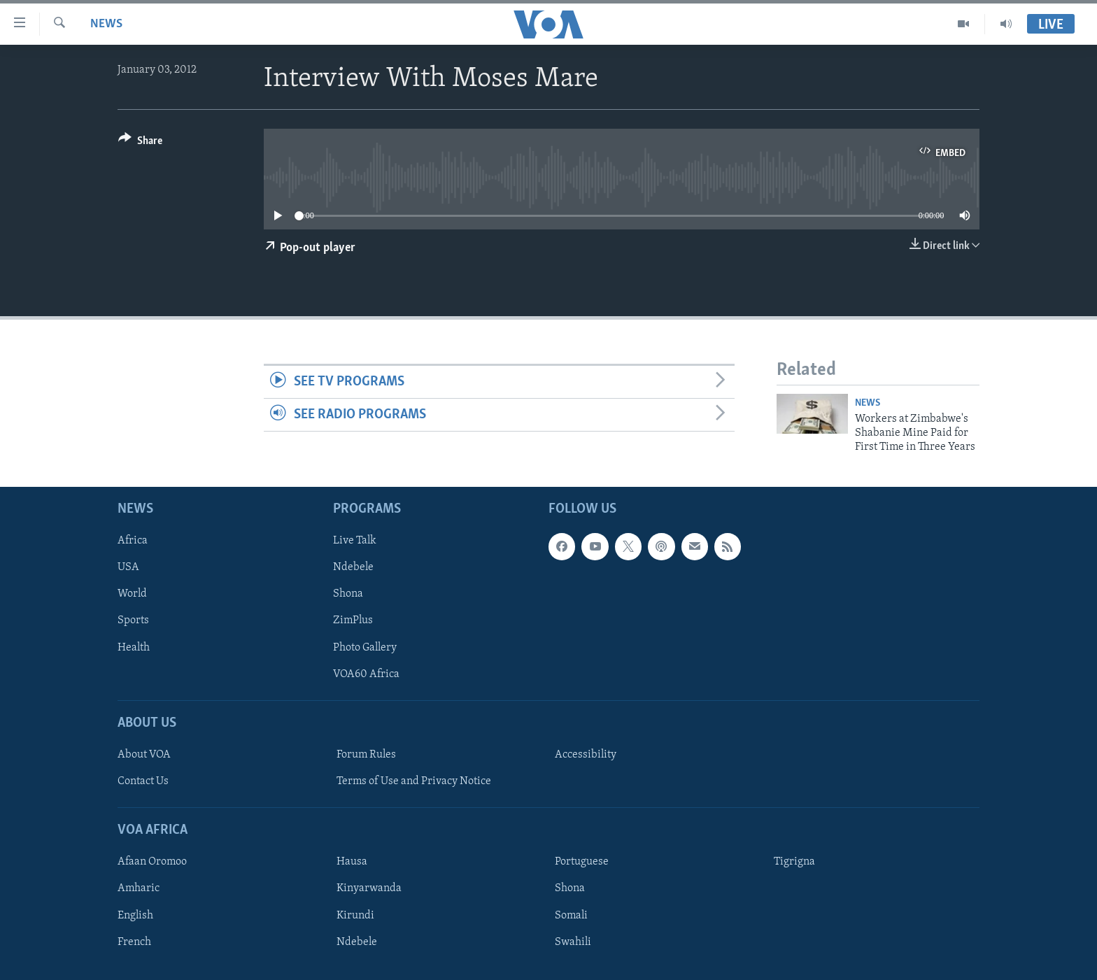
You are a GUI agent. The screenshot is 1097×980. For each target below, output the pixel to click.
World (132, 593)
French (134, 941)
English (135, 915)
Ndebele (353, 567)
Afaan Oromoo (152, 861)
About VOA (144, 754)
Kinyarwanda (369, 888)
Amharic (139, 888)
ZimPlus (353, 620)
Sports (133, 620)
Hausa (352, 861)
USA (128, 567)
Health (134, 647)
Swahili (573, 941)
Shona (348, 593)
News (106, 24)
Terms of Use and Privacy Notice (414, 781)
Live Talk (354, 540)
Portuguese (582, 861)
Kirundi (355, 915)
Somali (571, 915)
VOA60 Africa (366, 673)
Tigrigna (794, 861)
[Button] (140, 143)
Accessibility (585, 754)
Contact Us (143, 781)
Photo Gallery (365, 647)
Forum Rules (366, 754)
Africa (133, 540)
